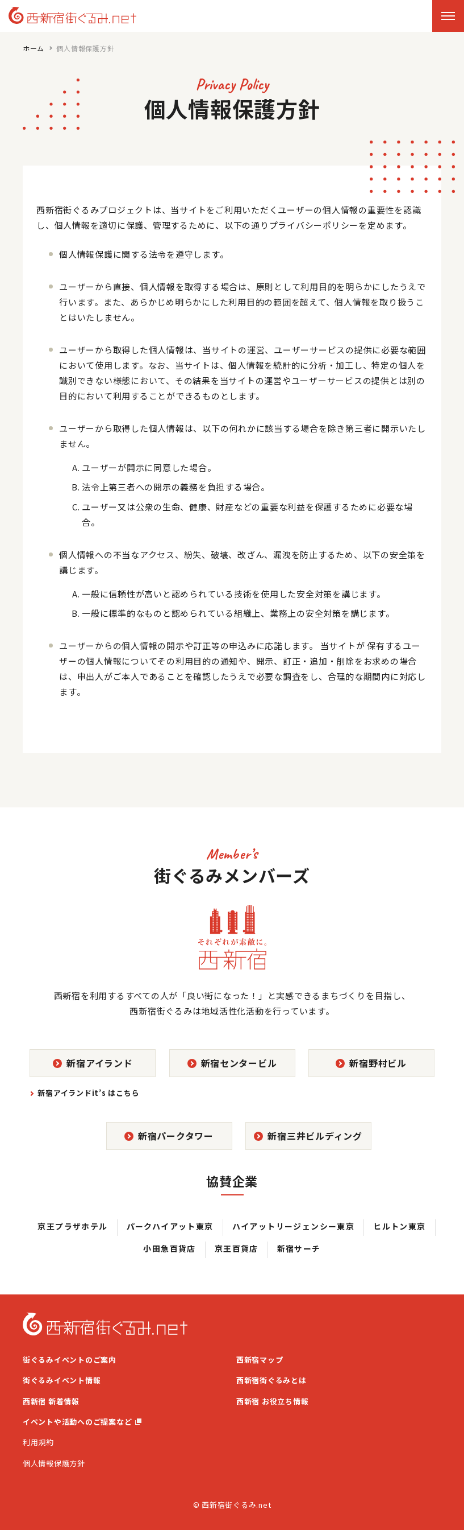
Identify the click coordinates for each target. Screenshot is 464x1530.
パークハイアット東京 (170, 1226)
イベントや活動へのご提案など (82, 1421)
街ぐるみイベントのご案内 (69, 1359)
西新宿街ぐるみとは (271, 1380)
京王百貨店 (236, 1248)
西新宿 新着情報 (51, 1401)
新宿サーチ (299, 1248)
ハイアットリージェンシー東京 (293, 1226)
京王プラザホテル (72, 1226)
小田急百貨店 (169, 1248)
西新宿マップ (259, 1359)
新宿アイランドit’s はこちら (88, 1092)
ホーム (33, 48)
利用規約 (38, 1442)
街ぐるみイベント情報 (62, 1380)
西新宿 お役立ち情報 (272, 1401)
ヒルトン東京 (399, 1226)
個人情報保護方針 (54, 1463)
